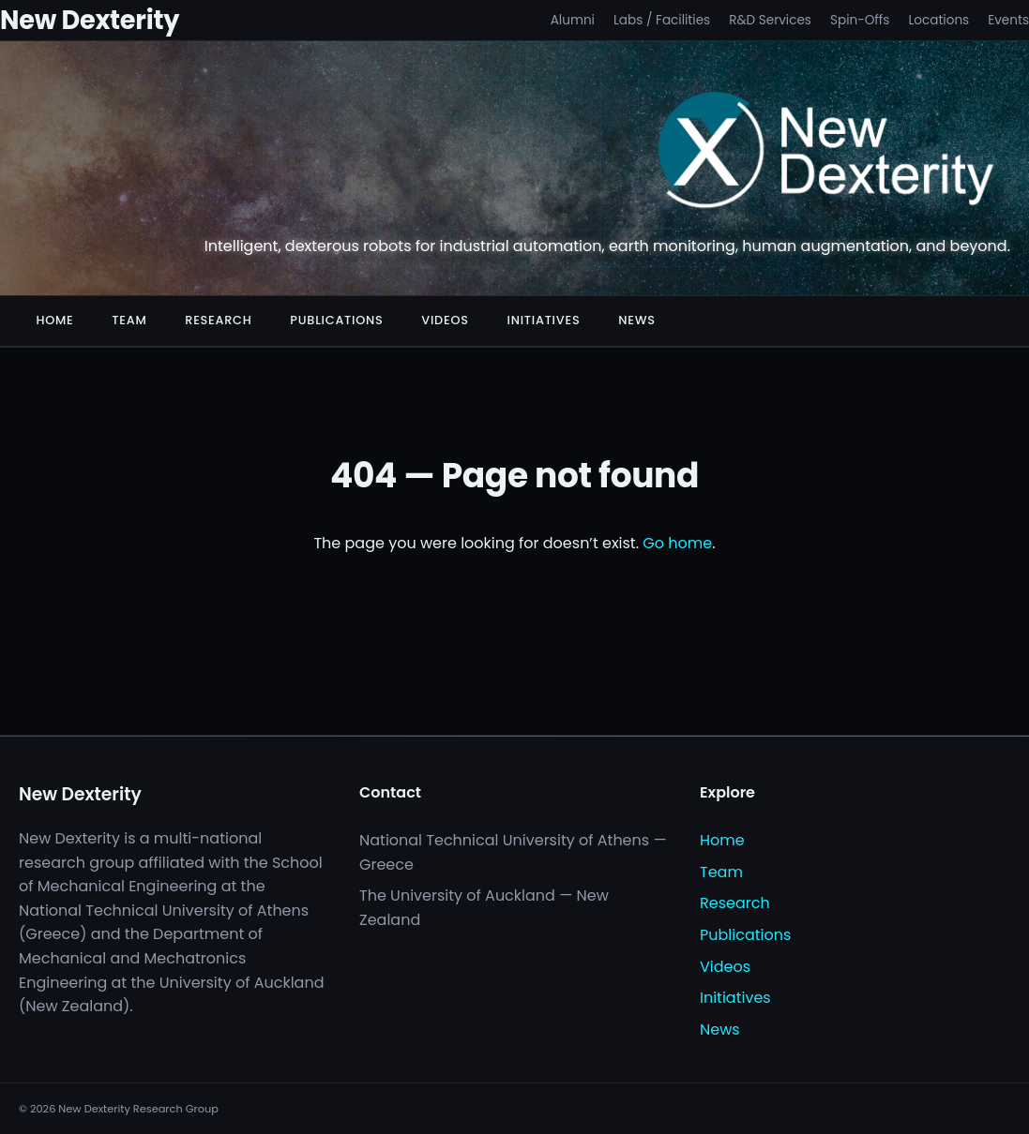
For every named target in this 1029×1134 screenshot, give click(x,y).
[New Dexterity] (827, 153)
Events (1008, 20)
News (637, 320)
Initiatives (544, 320)
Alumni (573, 20)
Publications (336, 320)
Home (54, 320)
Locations (938, 20)
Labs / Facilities (661, 20)
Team (129, 320)
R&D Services (770, 20)
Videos (444, 320)
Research (218, 320)
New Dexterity (89, 20)
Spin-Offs (859, 20)
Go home (677, 543)
